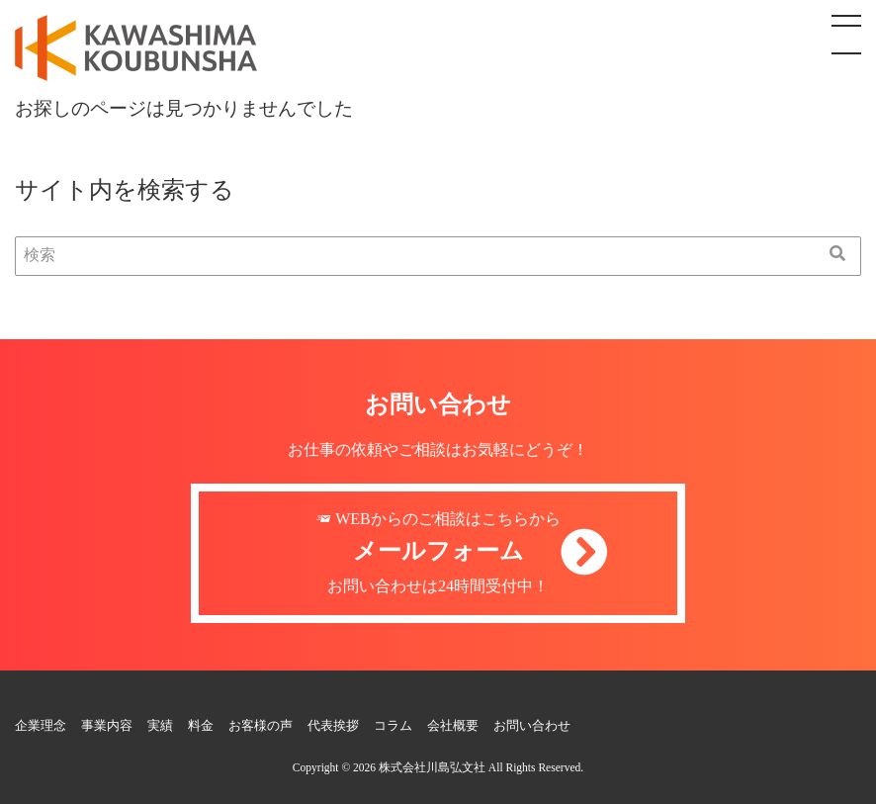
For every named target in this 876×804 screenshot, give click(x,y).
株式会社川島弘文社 (432, 767)
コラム (393, 726)
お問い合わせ (531, 726)
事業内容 (106, 726)
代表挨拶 (333, 726)
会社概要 (453, 726)
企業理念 (40, 726)
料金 (201, 726)
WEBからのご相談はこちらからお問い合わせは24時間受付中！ (438, 552)
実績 (160, 726)
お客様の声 (260, 726)
